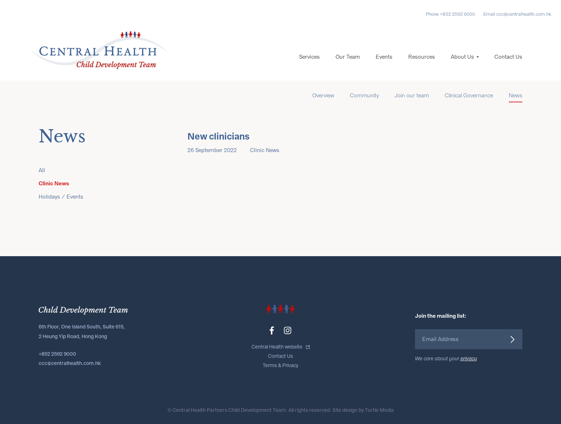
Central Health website (277, 347)
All (42, 170)
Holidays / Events (61, 197)
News (515, 95)
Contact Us (508, 57)
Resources (421, 57)
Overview (323, 95)
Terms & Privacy (280, 365)
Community (364, 95)
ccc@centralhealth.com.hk (70, 363)
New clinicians (218, 136)
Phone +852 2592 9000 (450, 14)
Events (384, 57)
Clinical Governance (469, 95)
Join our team (412, 95)
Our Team (348, 57)
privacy (468, 359)
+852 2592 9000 (57, 354)
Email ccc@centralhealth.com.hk (517, 14)
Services (309, 57)
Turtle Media (379, 410)
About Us (462, 57)
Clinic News (54, 183)
